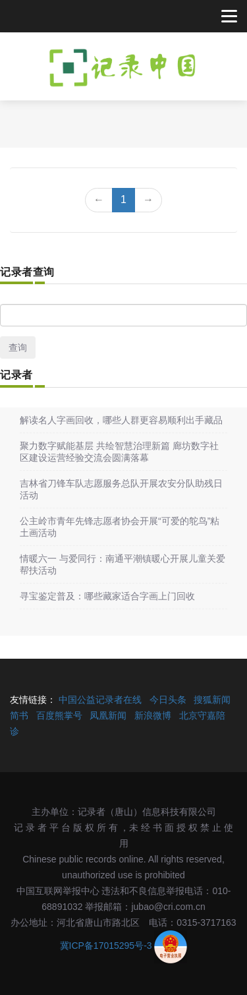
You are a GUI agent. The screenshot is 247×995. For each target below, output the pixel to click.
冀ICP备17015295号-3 (106, 946)
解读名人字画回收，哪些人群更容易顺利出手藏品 (121, 420)
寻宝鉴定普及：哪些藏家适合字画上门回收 (107, 596)
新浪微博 (152, 715)
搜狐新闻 (212, 699)
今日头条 (168, 699)
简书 (19, 715)
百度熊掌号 (59, 715)
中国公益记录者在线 (100, 699)
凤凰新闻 (108, 715)
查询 (18, 347)
